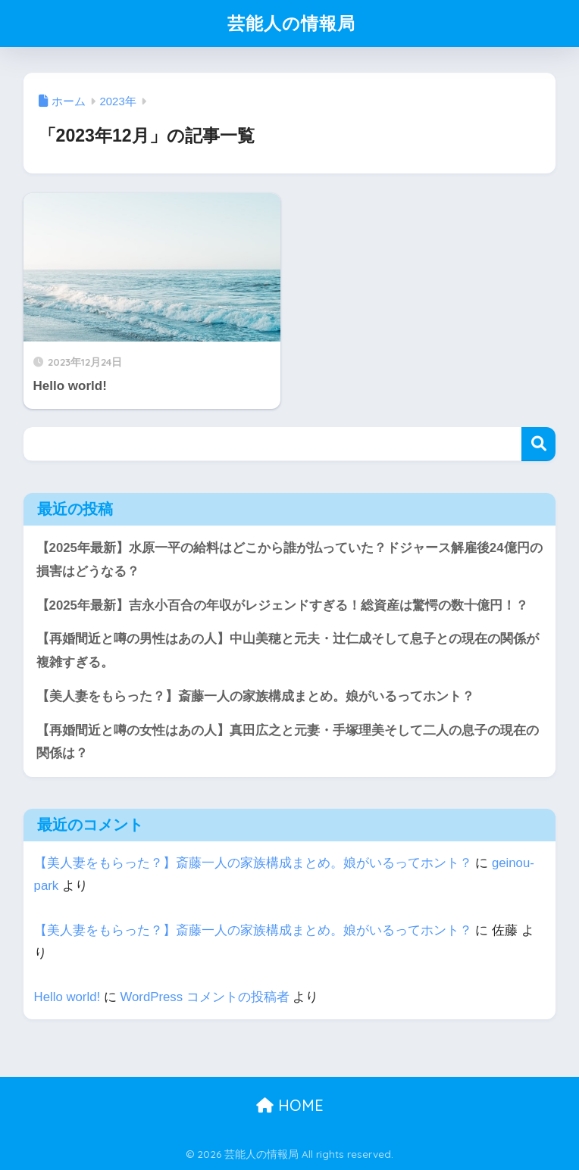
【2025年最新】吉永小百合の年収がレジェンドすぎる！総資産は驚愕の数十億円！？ (282, 605)
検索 (538, 444)
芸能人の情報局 (291, 23)
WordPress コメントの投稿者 (204, 997)
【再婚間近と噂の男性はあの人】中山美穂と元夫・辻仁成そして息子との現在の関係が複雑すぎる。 (287, 650)
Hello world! (67, 997)
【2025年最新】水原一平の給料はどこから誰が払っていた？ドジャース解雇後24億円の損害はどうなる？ (289, 560)
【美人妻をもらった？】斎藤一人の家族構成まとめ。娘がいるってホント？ (255, 696)
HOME (290, 1105)
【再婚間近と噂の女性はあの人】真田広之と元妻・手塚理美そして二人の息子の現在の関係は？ (287, 742)
